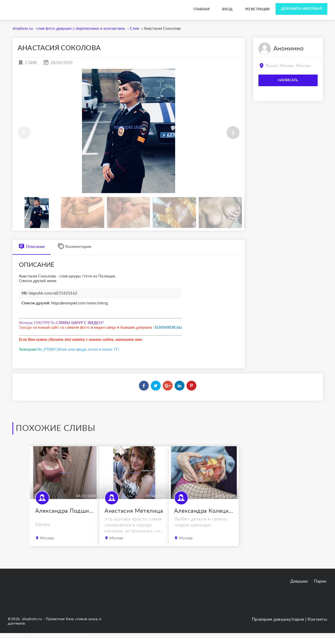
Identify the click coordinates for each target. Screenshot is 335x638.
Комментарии (74, 246)
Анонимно (288, 49)
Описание (31, 246)
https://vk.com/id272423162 (53, 293)
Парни (320, 581)
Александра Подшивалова (65, 511)
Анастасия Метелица (134, 511)
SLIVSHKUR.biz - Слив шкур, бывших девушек (43, 635)
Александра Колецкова (204, 511)
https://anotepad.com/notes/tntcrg (79, 303)
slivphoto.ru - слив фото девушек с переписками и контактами (66, 5)
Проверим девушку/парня (278, 619)
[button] (233, 132)
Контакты (317, 619)
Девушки (299, 581)
